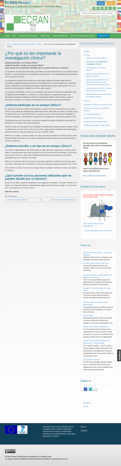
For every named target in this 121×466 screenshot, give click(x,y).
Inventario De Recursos (28, 36)
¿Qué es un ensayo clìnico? (96, 58)
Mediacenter (103, 36)
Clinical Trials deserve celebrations (96, 327)
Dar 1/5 (6, 194)
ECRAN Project (18, 2)
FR (106, 8)
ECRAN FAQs (88, 315)
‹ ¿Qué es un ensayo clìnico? (16, 200)
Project (111, 3)
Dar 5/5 (10, 194)
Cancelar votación (5, 194)
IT (110, 8)
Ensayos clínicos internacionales (96, 122)
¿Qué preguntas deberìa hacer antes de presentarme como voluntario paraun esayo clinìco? (98, 82)
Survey (85, 406)
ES (102, 8)
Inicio (9, 44)
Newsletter (87, 403)
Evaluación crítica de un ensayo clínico (98, 104)
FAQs (40, 44)
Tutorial (86, 101)
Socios (101, 3)
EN (98, 8)
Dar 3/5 (8, 194)
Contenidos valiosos (92, 114)
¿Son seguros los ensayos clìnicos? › (63, 200)
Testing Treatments (60, 36)
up (41, 200)
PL (114, 8)
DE (94, 8)
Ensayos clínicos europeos (93, 118)
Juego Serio (45, 36)
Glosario (87, 51)
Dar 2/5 (7, 194)
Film (14, 36)
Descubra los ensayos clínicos (83, 36)
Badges (83, 427)
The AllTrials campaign (91, 360)
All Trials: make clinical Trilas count (96, 263)
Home (7, 36)
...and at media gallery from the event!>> (98, 231)
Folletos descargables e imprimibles (97, 125)
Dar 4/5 (9, 194)
